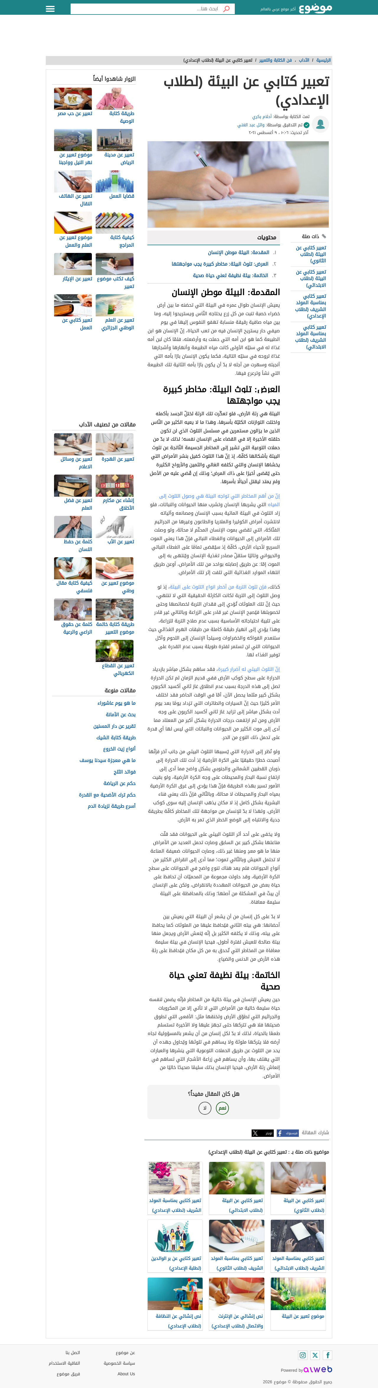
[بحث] (226, 9)
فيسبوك (291, 1133)
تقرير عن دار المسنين (114, 726)
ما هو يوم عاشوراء (116, 703)
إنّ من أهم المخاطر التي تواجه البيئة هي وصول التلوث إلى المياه (219, 500)
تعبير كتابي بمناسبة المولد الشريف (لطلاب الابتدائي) (310, 337)
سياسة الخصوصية (119, 1363)
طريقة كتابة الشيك (116, 738)
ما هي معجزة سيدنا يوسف (107, 760)
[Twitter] (315, 1355)
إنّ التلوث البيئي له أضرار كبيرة (249, 669)
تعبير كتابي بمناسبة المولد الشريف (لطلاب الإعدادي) (310, 306)
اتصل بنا (73, 1353)
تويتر (269, 1133)
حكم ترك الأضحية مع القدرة (107, 795)
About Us (126, 1374)
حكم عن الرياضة (119, 783)
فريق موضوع (68, 1374)
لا (204, 1108)
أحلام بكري (262, 117)
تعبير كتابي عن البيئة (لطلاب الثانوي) (311, 254)
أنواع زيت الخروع (119, 749)
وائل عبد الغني (251, 125)
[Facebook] (327, 1355)
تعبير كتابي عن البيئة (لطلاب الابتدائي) (311, 278)
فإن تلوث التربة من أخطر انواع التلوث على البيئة (218, 586)
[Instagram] (302, 1355)
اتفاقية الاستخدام (64, 1363)
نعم (222, 1108)
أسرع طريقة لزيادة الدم (112, 806)
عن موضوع (125, 1353)
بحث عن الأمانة (121, 715)
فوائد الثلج (125, 772)
